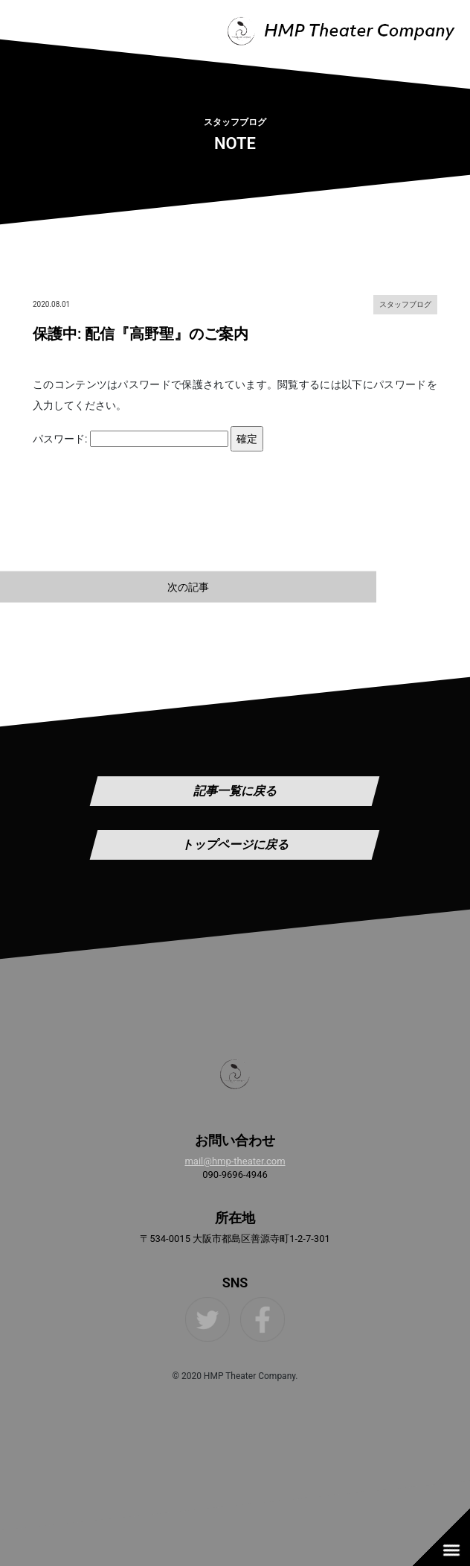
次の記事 (188, 586)
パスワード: (130, 439)
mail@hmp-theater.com (234, 1161)
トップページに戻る (235, 844)
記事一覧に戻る (235, 791)
